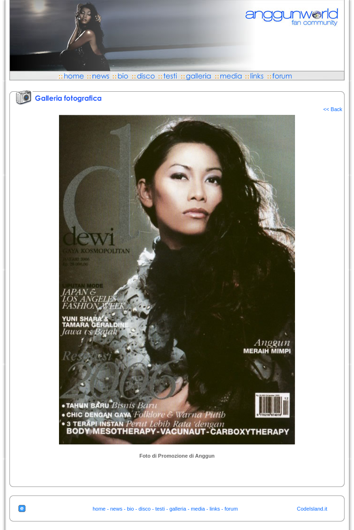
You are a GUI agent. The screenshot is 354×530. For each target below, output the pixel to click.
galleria (177, 509)
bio (130, 509)
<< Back (332, 109)
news (116, 509)
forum (231, 509)
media (198, 509)
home (99, 509)
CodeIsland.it (312, 509)
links (215, 509)
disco (144, 509)
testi (160, 509)
